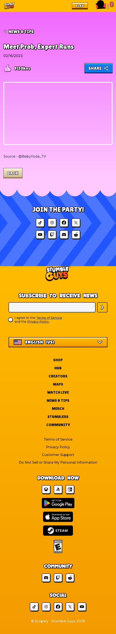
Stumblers (58, 416)
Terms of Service (49, 318)
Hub (58, 368)
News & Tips (58, 400)
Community (58, 424)
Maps (58, 384)
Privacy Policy (38, 322)
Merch (58, 408)
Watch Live (58, 392)
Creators (58, 376)
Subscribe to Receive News (58, 296)
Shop (58, 360)
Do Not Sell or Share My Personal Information (58, 462)
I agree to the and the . (38, 320)
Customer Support (58, 455)
